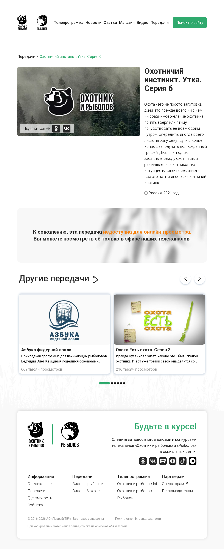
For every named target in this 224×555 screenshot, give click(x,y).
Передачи (160, 22)
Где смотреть (40, 498)
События (35, 505)
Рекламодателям (177, 491)
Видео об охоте (86, 491)
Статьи (110, 22)
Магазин (127, 22)
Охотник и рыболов (134, 491)
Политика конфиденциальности (138, 518)
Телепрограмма (68, 22)
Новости (93, 22)
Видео (142, 22)
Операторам (175, 483)
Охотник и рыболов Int (137, 483)
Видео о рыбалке (87, 483)
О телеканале (40, 483)
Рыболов (125, 498)
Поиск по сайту (189, 22)
